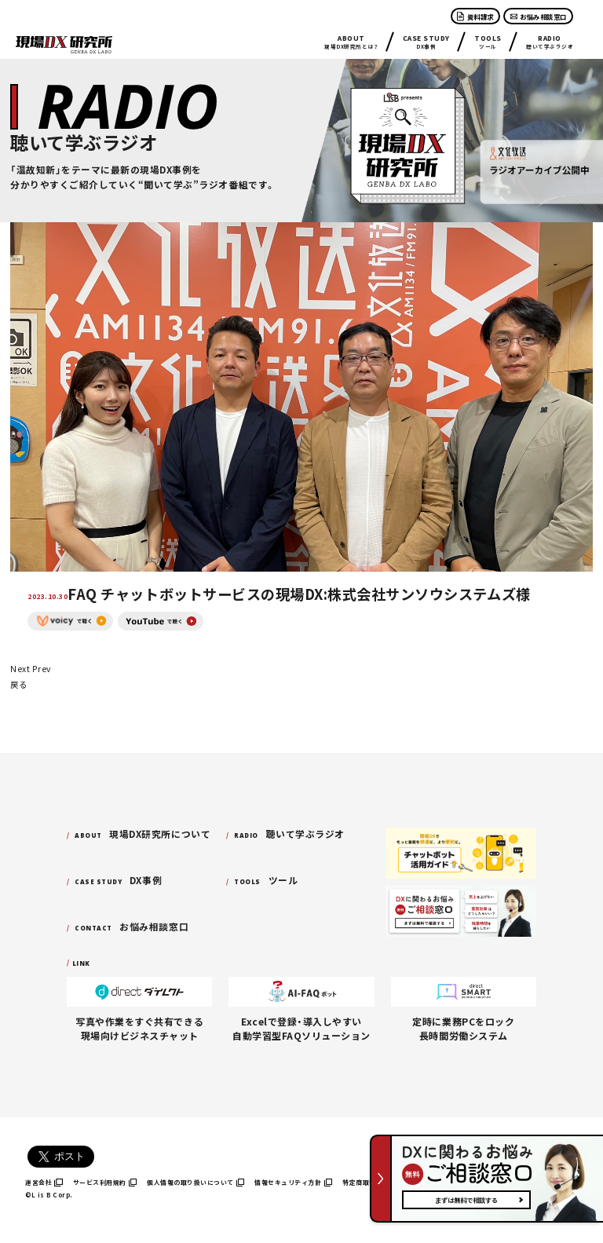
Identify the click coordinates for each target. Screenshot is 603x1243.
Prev (41, 669)
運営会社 (44, 1182)
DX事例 (426, 41)
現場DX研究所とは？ (351, 41)
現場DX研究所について (142, 834)
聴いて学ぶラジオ (549, 41)
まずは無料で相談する (466, 1200)
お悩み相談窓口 (538, 16)
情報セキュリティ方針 (293, 1182)
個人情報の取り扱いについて (195, 1182)
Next (20, 669)
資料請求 (475, 16)
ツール (488, 41)
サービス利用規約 (105, 1182)
